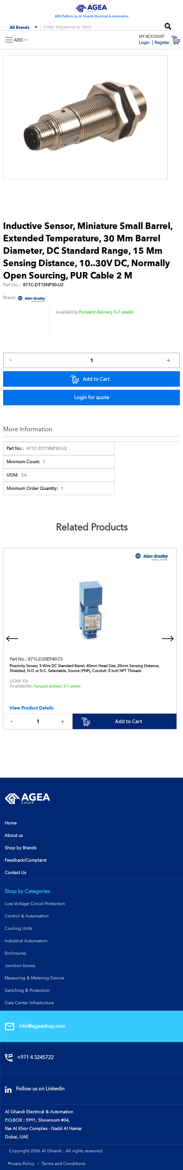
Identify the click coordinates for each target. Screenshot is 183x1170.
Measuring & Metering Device (34, 977)
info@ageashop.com (35, 1026)
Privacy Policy (21, 1163)
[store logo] (91, 8)
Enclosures (15, 953)
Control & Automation (27, 915)
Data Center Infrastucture (29, 1002)
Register (161, 42)
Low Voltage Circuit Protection (35, 903)
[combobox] (68, 26)
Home (11, 822)
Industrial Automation (26, 940)
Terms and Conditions (63, 1163)
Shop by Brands (20, 847)
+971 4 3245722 (29, 1057)
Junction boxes (20, 965)
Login (144, 42)
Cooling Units (18, 928)
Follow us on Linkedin (35, 1089)
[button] (20, 40)
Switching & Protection (27, 990)
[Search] (167, 24)
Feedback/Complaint (25, 860)
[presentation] (12, 638)
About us (14, 835)
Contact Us (15, 872)
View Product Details (32, 708)
